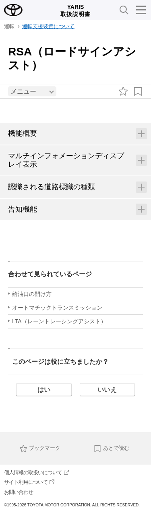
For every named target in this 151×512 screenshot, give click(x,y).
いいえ (107, 389)
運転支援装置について (48, 26)
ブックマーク (39, 449)
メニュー (23, 91)
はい (43, 389)
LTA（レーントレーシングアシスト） (59, 321)
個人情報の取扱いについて (36, 472)
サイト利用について (29, 482)
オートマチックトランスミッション (57, 307)
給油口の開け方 (32, 294)
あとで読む (111, 449)
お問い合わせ (18, 492)
